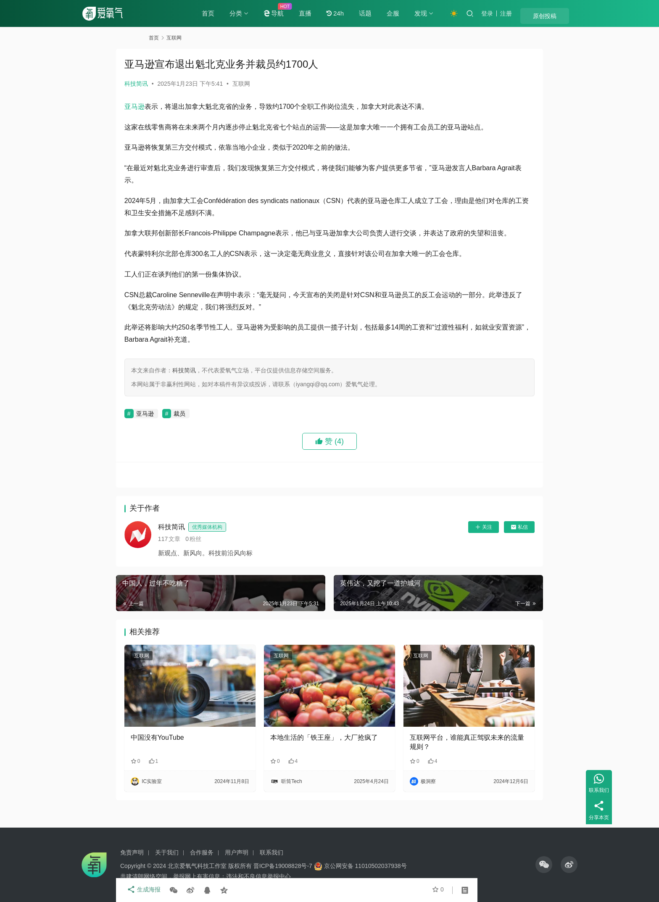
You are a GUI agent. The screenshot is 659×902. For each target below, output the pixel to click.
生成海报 (174, 890)
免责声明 (132, 852)
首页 (233, 13)
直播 (330, 13)
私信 (486, 551)
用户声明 (236, 852)
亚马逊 (167, 106)
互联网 (274, 83)
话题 (390, 13)
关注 (450, 551)
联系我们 (271, 852)
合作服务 (202, 852)
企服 (418, 13)
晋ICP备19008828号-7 (282, 865)
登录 (512, 13)
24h (360, 13)
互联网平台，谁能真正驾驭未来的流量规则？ (446, 752)
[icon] (543, 864)
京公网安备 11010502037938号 (365, 865)
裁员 (213, 438)
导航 (299, 13)
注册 (531, 13)
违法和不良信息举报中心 (258, 876)
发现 (446, 13)
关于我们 (167, 852)
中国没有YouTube (190, 748)
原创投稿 (561, 14)
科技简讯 (169, 83)
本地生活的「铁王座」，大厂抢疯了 (328, 752)
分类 (261, 13)
